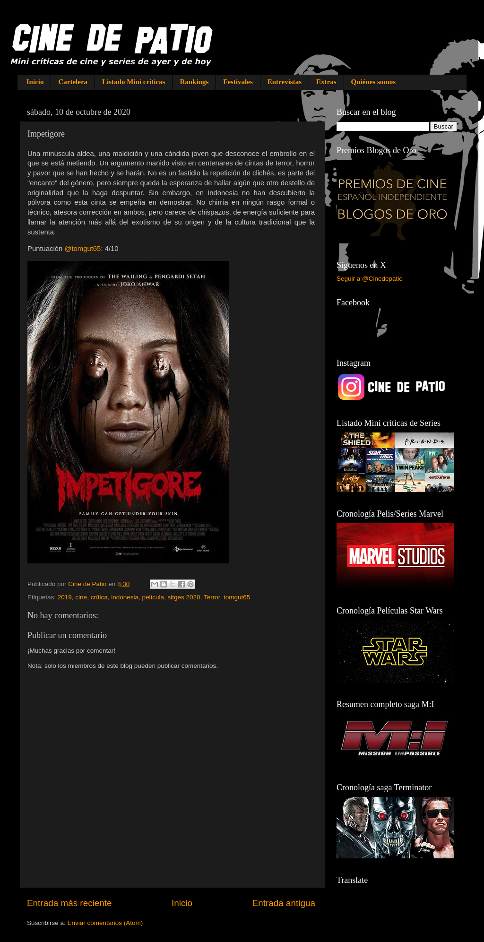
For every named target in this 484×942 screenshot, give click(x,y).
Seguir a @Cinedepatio (370, 278)
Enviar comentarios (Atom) (105, 922)
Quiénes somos (373, 82)
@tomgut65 (82, 248)
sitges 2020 (184, 597)
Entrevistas (285, 82)
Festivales (237, 82)
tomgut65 (237, 597)
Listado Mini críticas (133, 82)
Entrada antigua (283, 903)
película (153, 597)
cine (81, 597)
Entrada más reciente (69, 903)
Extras (326, 82)
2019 (65, 597)
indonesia (124, 597)
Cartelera (72, 82)
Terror (212, 597)
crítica (99, 597)
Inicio (35, 82)
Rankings (194, 82)
